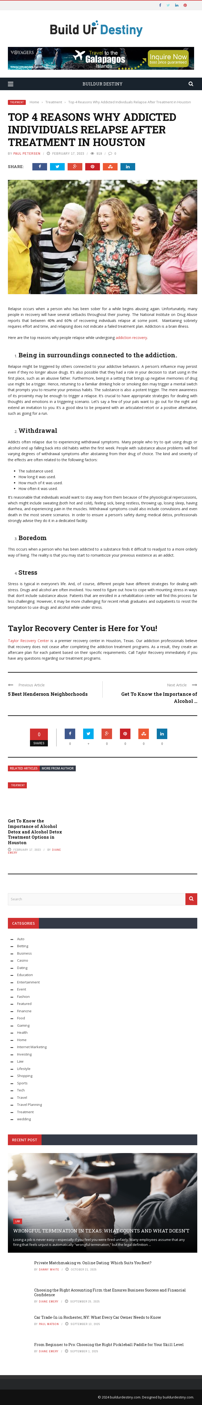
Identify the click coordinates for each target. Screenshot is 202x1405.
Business (24, 953)
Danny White (49, 1269)
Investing (24, 1054)
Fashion (23, 996)
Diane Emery (49, 1301)
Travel (22, 1097)
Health (22, 1032)
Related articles (24, 768)
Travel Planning (29, 1104)
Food (21, 1018)
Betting (22, 946)
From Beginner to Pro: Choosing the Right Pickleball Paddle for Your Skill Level (109, 1344)
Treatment (17, 102)
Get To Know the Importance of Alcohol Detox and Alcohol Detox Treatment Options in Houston (35, 831)
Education (25, 974)
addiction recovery (131, 337)
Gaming (23, 1025)
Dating (22, 967)
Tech (21, 1090)
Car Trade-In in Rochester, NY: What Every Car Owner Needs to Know (97, 1317)
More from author (58, 768)
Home (22, 1039)
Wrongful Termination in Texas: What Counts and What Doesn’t (101, 1231)
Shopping (24, 1075)
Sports (22, 1083)
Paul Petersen (27, 153)
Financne (24, 1011)
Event (21, 989)
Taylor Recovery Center (28, 640)
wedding (24, 1119)
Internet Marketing (32, 1047)
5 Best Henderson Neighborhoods (48, 694)
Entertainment (28, 982)
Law (20, 1061)
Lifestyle (24, 1068)
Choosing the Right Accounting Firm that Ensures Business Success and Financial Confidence (110, 1292)
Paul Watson (49, 1324)
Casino (22, 960)
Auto (20, 938)
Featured (24, 1003)
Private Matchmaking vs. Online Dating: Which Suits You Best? (93, 1262)
